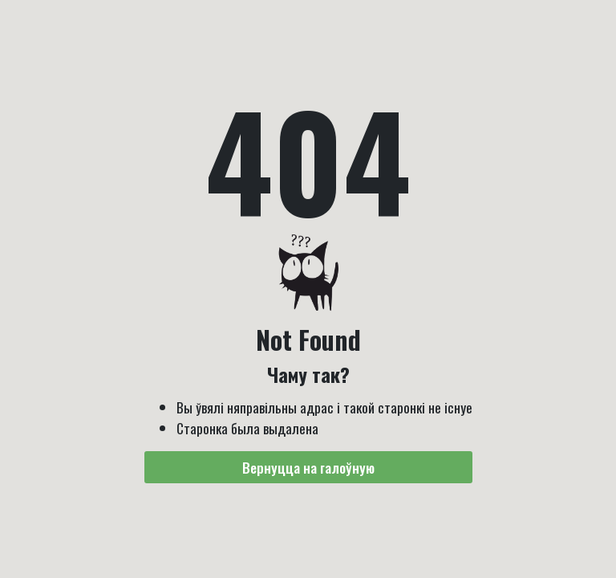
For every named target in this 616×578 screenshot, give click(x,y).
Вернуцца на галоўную (308, 467)
